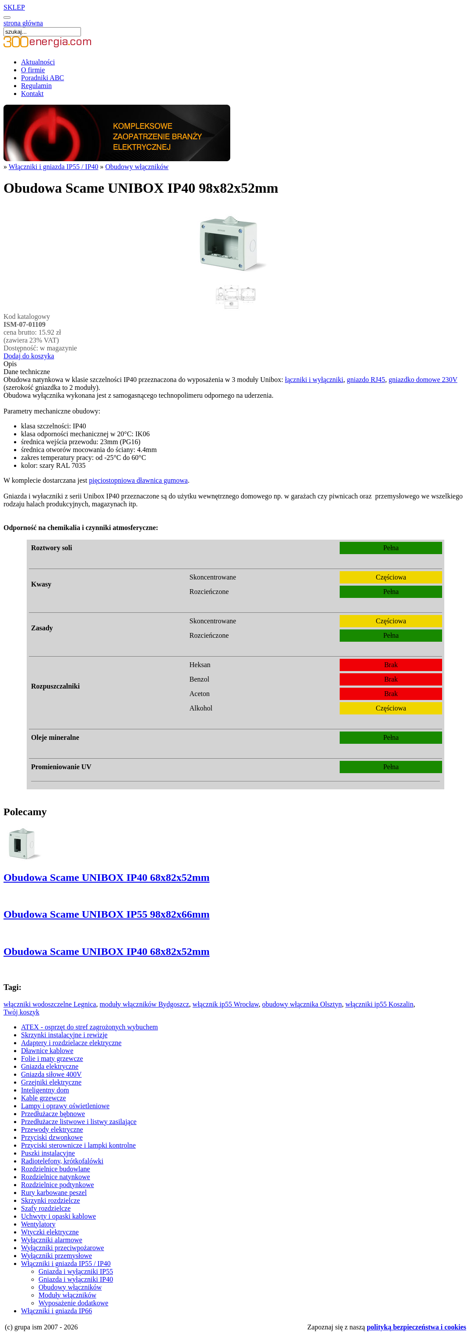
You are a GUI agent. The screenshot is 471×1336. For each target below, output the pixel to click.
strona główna (23, 23)
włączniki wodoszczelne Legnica (50, 1004)
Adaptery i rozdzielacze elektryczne (71, 1042)
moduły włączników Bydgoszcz (144, 1004)
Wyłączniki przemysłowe (56, 1255)
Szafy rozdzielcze (45, 1208)
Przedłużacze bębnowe (53, 1113)
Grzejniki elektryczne (51, 1082)
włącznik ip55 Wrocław (226, 1004)
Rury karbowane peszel (54, 1192)
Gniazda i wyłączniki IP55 (76, 1271)
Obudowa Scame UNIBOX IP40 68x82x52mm (107, 877)
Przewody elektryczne (52, 1129)
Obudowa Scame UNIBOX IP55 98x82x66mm (107, 914)
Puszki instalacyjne (48, 1153)
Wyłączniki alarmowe (51, 1240)
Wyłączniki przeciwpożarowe (62, 1247)
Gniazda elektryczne (49, 1066)
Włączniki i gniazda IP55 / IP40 (53, 166)
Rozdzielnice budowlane (55, 1169)
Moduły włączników (67, 1295)
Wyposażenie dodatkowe (73, 1303)
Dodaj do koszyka (29, 356)
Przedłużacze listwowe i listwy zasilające (79, 1121)
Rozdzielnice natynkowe (55, 1176)
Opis (10, 364)
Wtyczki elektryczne (50, 1232)
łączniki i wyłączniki (314, 379)
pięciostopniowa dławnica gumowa (138, 480)
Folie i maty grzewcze (52, 1058)
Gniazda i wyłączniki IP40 (76, 1279)
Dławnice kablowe (47, 1050)
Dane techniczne (27, 371)
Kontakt (32, 93)
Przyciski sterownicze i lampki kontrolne (78, 1145)
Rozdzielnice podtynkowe (57, 1184)
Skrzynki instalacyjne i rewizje (64, 1035)
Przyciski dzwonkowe (52, 1137)
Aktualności (38, 62)
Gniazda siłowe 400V (51, 1074)
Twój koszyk (21, 1012)
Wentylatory (38, 1224)
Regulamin (36, 85)
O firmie (33, 70)
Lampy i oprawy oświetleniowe (65, 1106)
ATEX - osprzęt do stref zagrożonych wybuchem (89, 1027)
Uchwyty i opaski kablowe (58, 1216)
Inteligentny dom (45, 1090)
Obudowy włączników (137, 166)
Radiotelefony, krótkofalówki (62, 1161)
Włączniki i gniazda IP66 (56, 1311)
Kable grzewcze (43, 1098)
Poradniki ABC (42, 77)
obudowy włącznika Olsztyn (302, 1004)
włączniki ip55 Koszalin (379, 1004)
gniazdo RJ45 (366, 379)
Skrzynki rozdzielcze (50, 1200)
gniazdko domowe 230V (423, 379)
